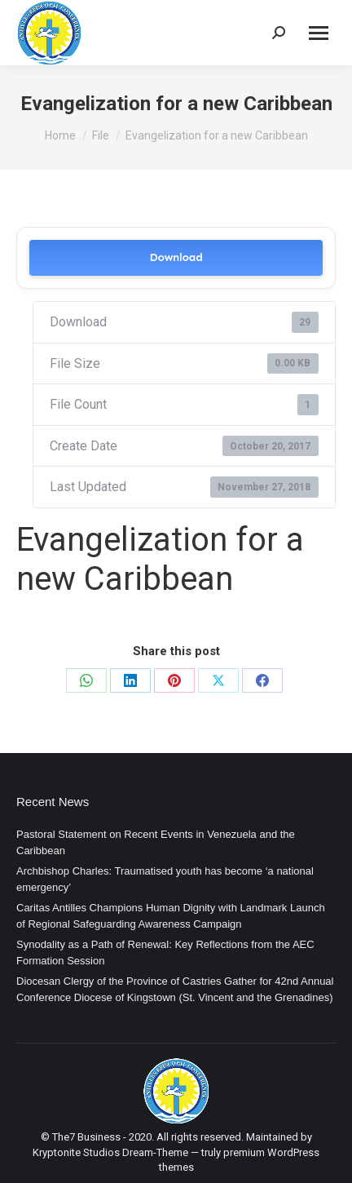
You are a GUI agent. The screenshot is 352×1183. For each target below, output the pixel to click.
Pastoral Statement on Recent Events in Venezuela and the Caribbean (155, 842)
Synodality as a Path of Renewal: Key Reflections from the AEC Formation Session (165, 952)
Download (175, 257)
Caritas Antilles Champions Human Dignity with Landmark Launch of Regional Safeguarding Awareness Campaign (170, 916)
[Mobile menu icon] (318, 33)
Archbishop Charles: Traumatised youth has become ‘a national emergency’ (165, 879)
